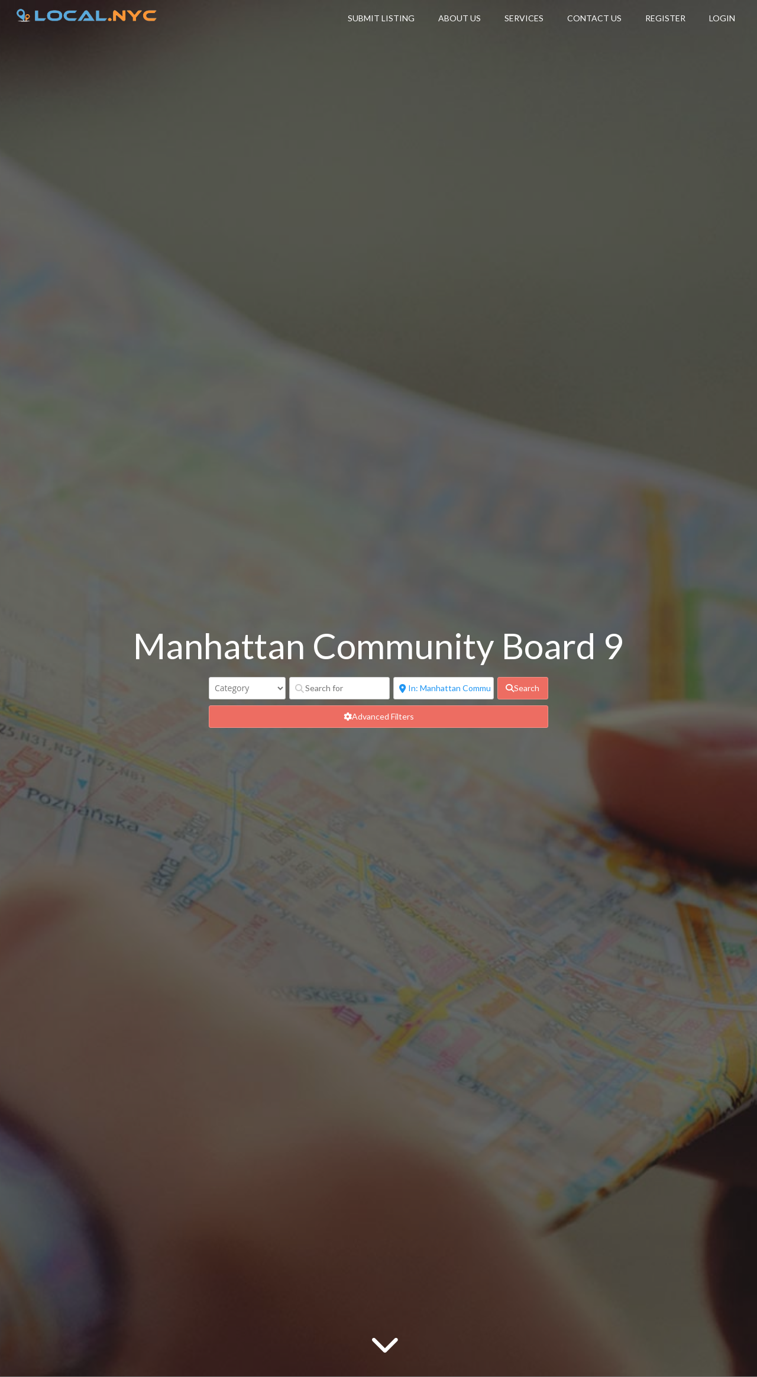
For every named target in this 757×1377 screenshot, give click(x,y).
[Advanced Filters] (378, 716)
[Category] (247, 688)
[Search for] (339, 688)
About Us (459, 18)
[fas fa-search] (522, 688)
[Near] (443, 688)
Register (665, 18)
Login (722, 18)
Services (524, 18)
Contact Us (594, 18)
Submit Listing (381, 18)
